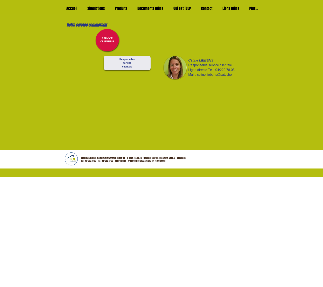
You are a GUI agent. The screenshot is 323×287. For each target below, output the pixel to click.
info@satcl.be (120, 160)
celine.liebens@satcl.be (214, 74)
